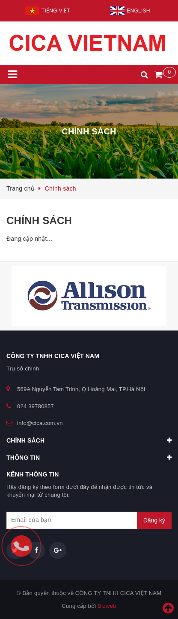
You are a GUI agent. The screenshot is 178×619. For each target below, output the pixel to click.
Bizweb (107, 606)
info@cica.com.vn (40, 423)
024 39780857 (35, 406)
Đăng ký (154, 520)
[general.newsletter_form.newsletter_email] (89, 520)
